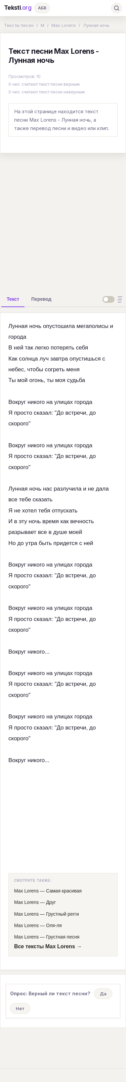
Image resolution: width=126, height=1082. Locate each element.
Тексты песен (19, 25)
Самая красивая (64, 890)
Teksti (18, 7)
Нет (20, 1008)
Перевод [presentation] (41, 299)
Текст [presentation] (13, 299)
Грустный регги (62, 914)
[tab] (13, 299)
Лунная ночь (96, 25)
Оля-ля (54, 925)
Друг (51, 902)
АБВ (42, 7)
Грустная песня (62, 937)
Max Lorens (63, 25)
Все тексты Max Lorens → (48, 946)
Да (103, 993)
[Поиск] (116, 8)
